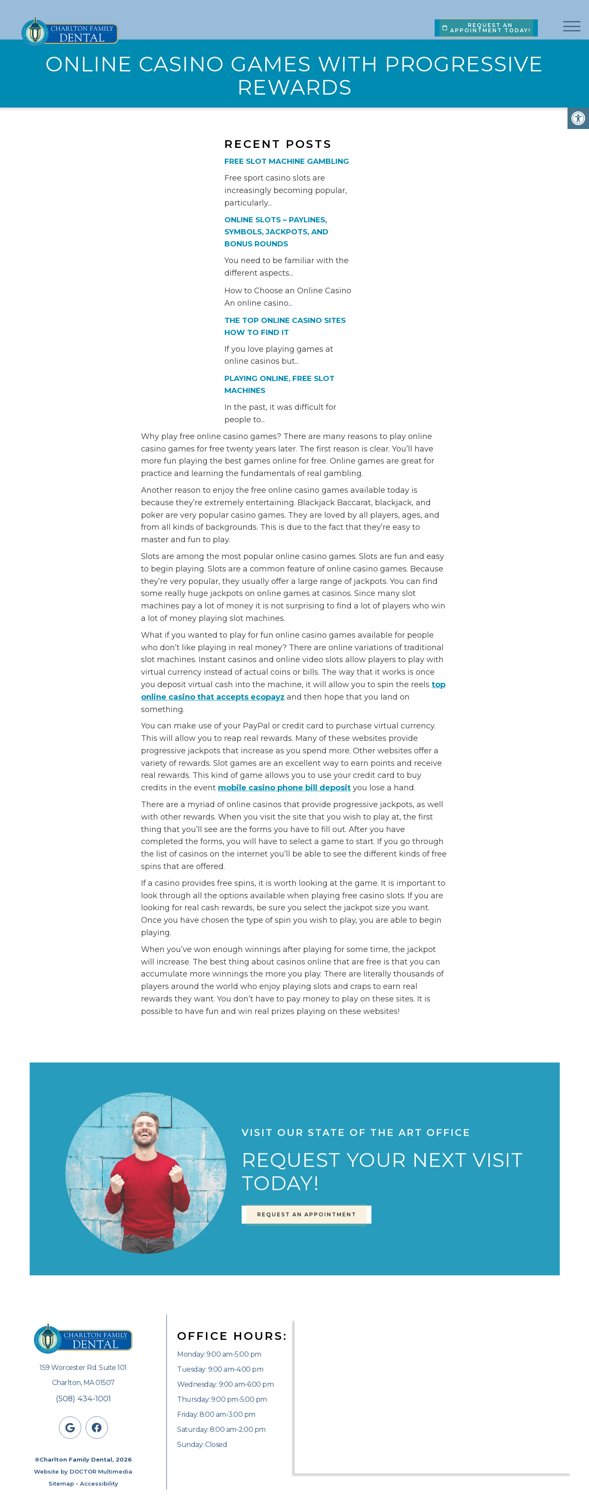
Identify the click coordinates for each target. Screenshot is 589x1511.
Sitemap (61, 1483)
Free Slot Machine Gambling (286, 161)
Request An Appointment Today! (486, 28)
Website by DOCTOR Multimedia (83, 1471)
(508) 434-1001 (83, 1399)
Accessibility (99, 1483)
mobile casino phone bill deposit (284, 787)
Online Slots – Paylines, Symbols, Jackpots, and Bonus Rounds (276, 231)
